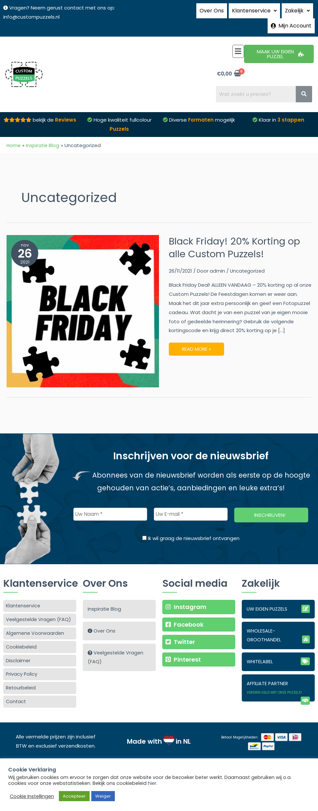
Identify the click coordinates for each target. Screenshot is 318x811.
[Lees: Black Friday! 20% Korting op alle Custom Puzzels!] (83, 299)
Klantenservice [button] (254, 8)
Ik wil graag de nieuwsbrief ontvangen (190, 526)
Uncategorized (248, 259)
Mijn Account (291, 16)
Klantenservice (24, 594)
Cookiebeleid (22, 636)
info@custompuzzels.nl (31, 16)
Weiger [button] (103, 796)
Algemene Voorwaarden (35, 621)
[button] (254, 8)
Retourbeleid (21, 678)
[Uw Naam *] (110, 503)
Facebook (185, 613)
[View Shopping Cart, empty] (228, 62)
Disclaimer (18, 650)
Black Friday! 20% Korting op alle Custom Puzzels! (236, 236)
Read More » (197, 335)
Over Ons (212, 8)
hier (152, 783)
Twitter (181, 630)
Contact (16, 692)
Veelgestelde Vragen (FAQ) (39, 608)
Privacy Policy (22, 664)
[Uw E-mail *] (191, 503)
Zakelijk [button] (297, 8)
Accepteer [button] (74, 796)
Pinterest (184, 648)
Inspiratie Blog (105, 597)
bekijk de (53, 108)
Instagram (186, 595)
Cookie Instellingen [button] (32, 796)
